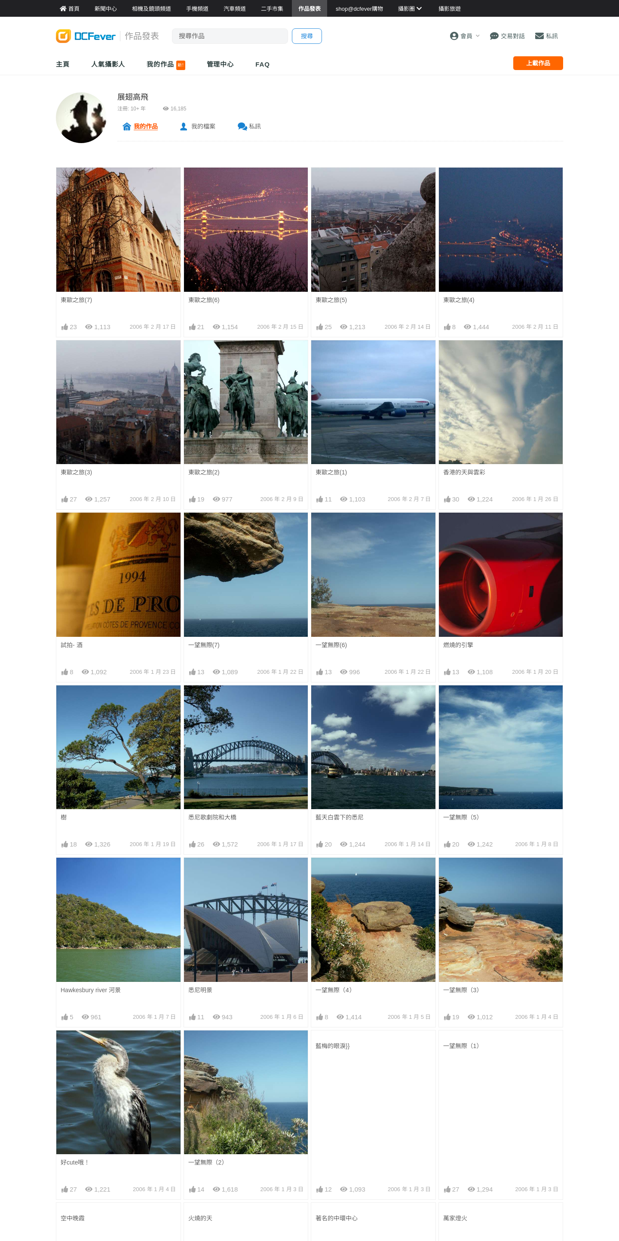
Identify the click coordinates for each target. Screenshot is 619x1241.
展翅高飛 (132, 97)
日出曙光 (200, 924)
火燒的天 (200, 868)
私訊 (255, 126)
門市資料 (412, 1101)
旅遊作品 (326, 1140)
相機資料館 (157, 1101)
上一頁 (244, 987)
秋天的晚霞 (458, 924)
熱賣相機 (412, 1127)
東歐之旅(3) (76, 472)
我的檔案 (203, 126)
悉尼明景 (200, 756)
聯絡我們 (498, 1114)
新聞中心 (68, 1101)
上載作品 (538, 63)
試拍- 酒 (72, 645)
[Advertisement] (309, 1039)
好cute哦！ (75, 812)
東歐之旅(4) (459, 299)
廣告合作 (498, 1127)
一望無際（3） (463, 756)
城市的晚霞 (76, 924)
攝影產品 (240, 1114)
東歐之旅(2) (204, 472)
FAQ (262, 64)
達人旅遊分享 (332, 1152)
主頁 (63, 64)
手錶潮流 (240, 1165)
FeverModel (72, 1127)
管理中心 (220, 64)
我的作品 (166, 65)
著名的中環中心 (337, 868)
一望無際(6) (331, 645)
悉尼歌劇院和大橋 (212, 700)
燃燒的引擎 (458, 645)
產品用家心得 (160, 1152)
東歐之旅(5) (331, 299)
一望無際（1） (463, 812)
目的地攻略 (329, 1127)
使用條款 (498, 1152)
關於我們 (498, 1101)
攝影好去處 (335, 1101)
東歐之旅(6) (204, 299)
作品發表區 (71, 1140)
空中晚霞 (73, 868)
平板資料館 (157, 1140)
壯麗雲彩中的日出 (340, 924)
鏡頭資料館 (157, 1114)
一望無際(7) (204, 645)
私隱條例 (498, 1165)
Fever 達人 (71, 1114)
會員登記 (498, 1140)
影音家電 (240, 1152)
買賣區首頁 (243, 1101)
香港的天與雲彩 (464, 472)
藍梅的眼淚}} (332, 812)
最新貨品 (412, 1114)
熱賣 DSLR (415, 1152)
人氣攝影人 (108, 64)
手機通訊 (240, 1127)
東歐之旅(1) (331, 472)
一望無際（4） (335, 756)
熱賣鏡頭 (412, 1140)
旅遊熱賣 (326, 1114)
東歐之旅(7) (76, 299)
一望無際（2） (208, 812)
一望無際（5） (463, 700)
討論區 (65, 1152)
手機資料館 (157, 1127)
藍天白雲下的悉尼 (340, 700)
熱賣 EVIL (413, 1165)
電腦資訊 (240, 1140)
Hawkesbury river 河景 (91, 756)
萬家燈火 (455, 868)
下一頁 (374, 987)
